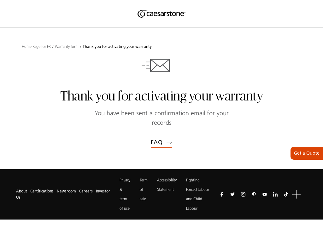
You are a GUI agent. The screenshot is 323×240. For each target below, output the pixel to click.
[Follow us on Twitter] (232, 194)
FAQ (161, 142)
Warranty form (67, 47)
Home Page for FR (36, 47)
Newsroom (66, 191)
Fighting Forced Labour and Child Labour (197, 194)
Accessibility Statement (167, 185)
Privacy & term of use (125, 194)
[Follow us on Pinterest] (254, 194)
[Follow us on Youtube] (264, 194)
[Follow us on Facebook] (222, 194)
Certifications (42, 191)
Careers (86, 191)
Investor (103, 191)
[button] (296, 194)
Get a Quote (307, 153)
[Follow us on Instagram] (243, 194)
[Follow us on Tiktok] (286, 194)
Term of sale (144, 189)
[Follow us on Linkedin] (275, 194)
